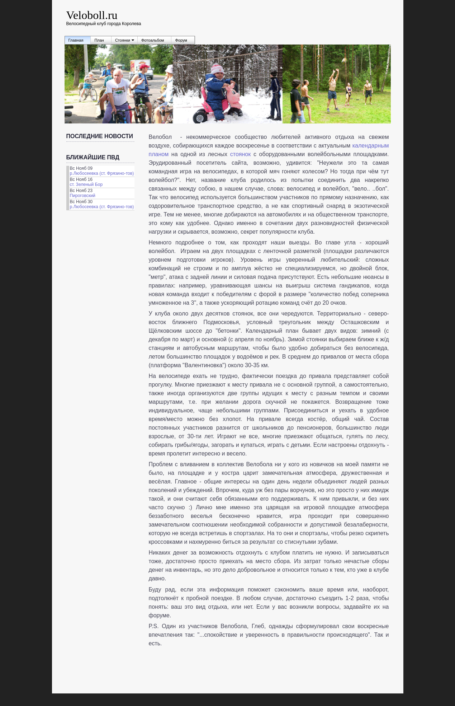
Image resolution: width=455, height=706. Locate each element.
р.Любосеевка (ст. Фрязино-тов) (102, 173)
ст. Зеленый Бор (86, 184)
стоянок (240, 154)
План (99, 40)
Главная (76, 40)
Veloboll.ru (92, 15)
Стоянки (122, 40)
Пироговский (82, 195)
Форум (181, 40)
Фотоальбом (152, 40)
